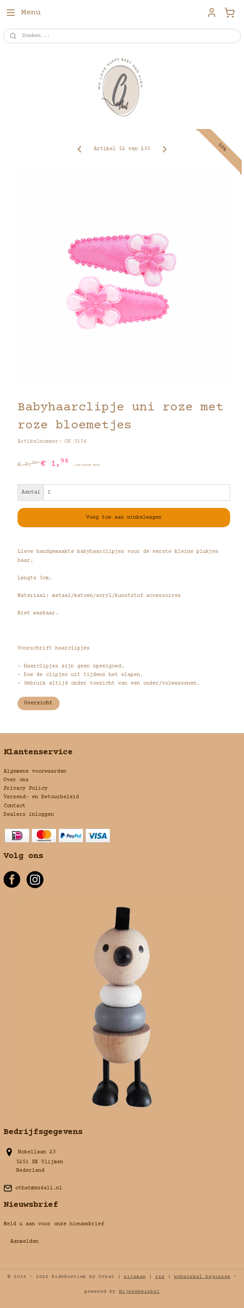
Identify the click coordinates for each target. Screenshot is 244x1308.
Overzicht (38, 703)
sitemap (135, 1277)
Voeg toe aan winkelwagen (123, 518)
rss (160, 1277)
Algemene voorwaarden (35, 771)
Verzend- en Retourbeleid (41, 797)
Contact (15, 806)
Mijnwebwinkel (139, 1292)
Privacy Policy (26, 789)
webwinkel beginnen (202, 1277)
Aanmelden (24, 1242)
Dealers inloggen (29, 815)
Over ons (16, 780)
